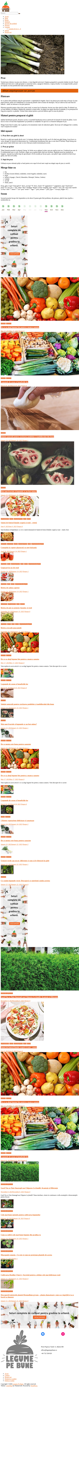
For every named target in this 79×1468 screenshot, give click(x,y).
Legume (7, 27)
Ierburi (7, 30)
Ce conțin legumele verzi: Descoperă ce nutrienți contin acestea (25, 881)
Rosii (24, 519)
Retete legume (18, 519)
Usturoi (22, 604)
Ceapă (9, 624)
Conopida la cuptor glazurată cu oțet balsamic (19, 548)
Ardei (9, 564)
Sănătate (7, 22)
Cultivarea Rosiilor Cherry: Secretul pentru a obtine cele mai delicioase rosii (30, 1275)
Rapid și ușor (5, 519)
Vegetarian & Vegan (37, 544)
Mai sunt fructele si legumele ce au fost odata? (19, 491)
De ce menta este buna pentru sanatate (16, 744)
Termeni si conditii (11, 1379)
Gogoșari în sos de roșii (10, 568)
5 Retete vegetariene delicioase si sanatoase (17, 821)
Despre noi (8, 32)
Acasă (7, 16)
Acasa (7, 1373)
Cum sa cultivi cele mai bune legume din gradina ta (21, 1235)
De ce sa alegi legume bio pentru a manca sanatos (20, 327)
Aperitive (4, 564)
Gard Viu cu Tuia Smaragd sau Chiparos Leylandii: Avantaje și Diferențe (29, 997)
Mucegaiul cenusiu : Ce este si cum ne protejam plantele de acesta (26, 1255)
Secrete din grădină (11, 23)
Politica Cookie (9, 1380)
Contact (7, 1375)
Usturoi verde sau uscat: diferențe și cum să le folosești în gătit (25, 861)
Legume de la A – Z (15, 29)
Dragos (21, 331)
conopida (4, 544)
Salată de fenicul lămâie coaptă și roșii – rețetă (19, 523)
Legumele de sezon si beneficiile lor (14, 382)
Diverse (7, 25)
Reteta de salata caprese (10, 588)
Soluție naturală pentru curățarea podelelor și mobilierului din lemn (27, 437)
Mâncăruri (10, 544)
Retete (7, 20)
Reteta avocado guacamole (11, 628)
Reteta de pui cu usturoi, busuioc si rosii (16, 608)
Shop (6, 18)
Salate (29, 519)
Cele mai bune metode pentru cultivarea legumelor (20, 1215)
